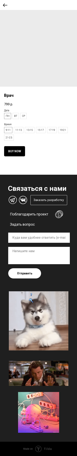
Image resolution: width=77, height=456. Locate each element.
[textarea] (39, 255)
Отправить (24, 273)
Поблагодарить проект (29, 214)
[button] (48, 200)
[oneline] (39, 238)
